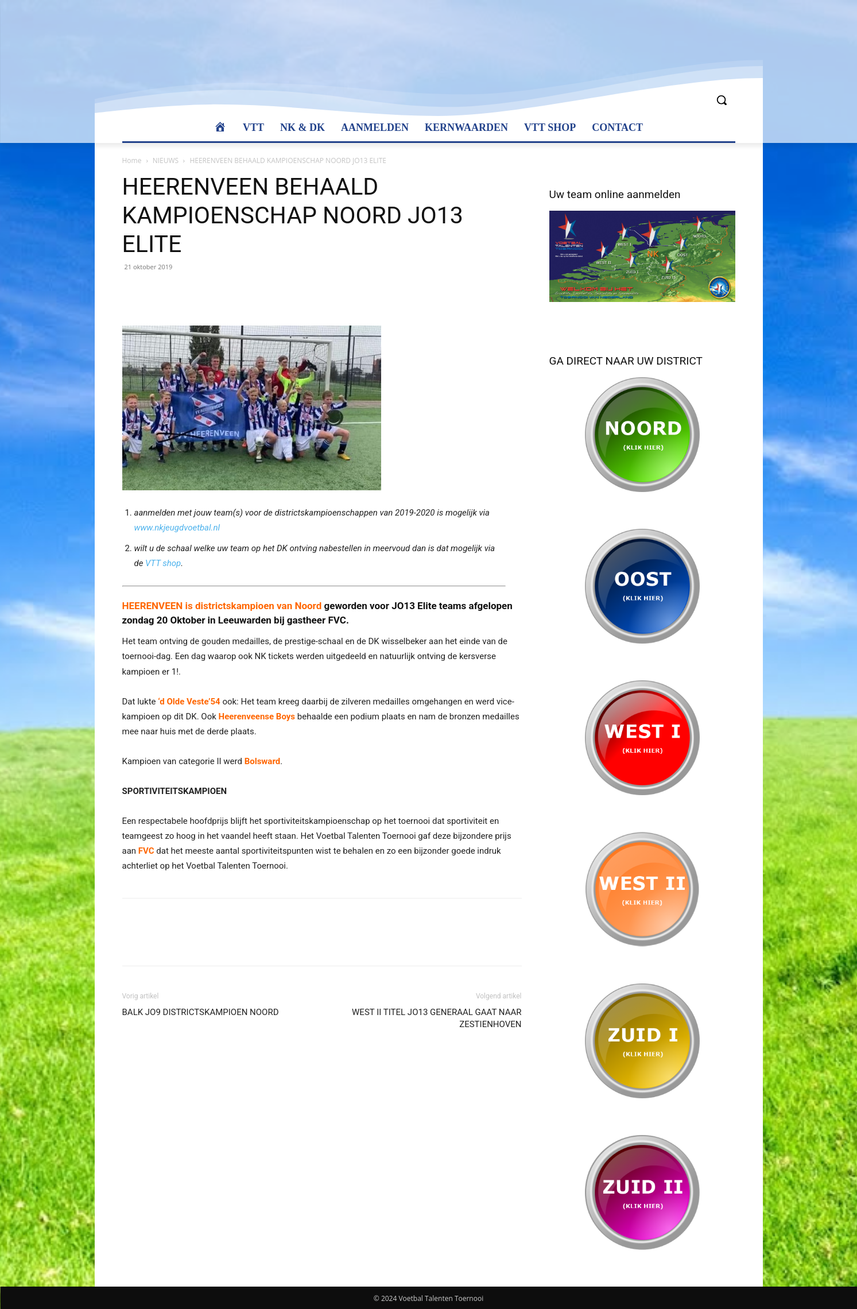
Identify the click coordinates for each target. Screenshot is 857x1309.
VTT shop (163, 563)
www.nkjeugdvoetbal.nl (177, 527)
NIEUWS (166, 160)
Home (132, 160)
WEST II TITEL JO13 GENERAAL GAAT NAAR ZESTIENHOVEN (436, 1018)
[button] (721, 100)
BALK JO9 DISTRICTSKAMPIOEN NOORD (200, 1012)
